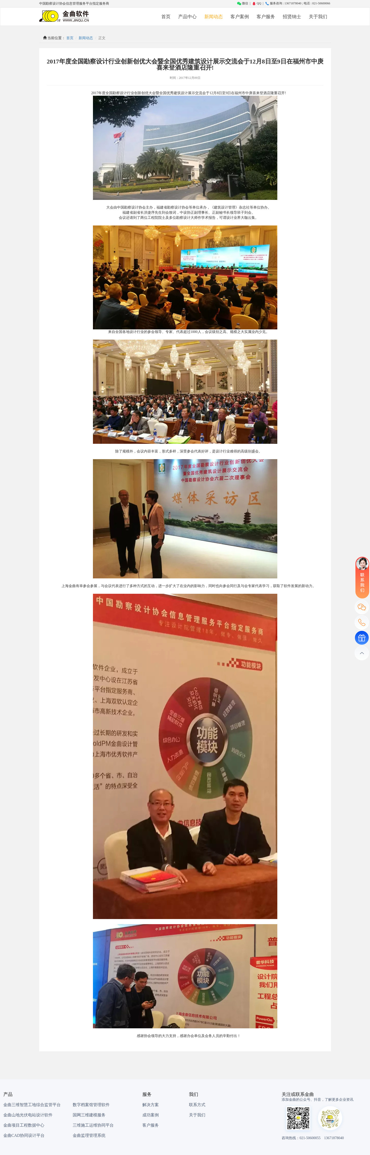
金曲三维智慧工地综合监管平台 (32, 1105)
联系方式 (197, 1105)
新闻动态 (213, 16)
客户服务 (266, 16)
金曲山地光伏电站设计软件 (27, 1115)
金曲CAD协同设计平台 (24, 1135)
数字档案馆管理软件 (91, 1105)
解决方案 (150, 1105)
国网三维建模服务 (89, 1115)
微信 (242, 3)
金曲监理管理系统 (89, 1135)
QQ (256, 3)
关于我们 (318, 16)
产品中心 (187, 16)
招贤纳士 (292, 16)
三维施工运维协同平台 (93, 1125)
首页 (166, 16)
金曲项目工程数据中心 (23, 1125)
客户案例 (239, 16)
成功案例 (150, 1115)
